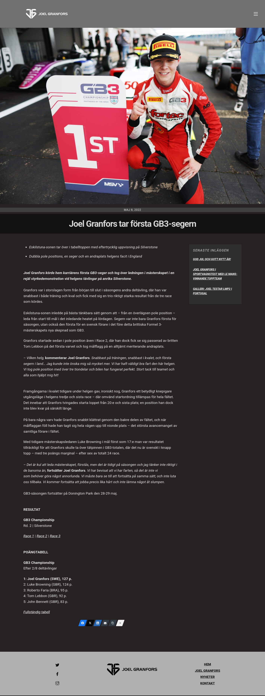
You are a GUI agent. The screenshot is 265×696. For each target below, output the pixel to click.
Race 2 (42, 537)
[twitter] (57, 665)
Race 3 (55, 537)
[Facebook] (82, 623)
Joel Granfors (207, 671)
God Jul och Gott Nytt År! (212, 259)
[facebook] (57, 674)
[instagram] (57, 683)
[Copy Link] (112, 623)
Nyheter (207, 677)
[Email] (105, 623)
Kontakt (207, 684)
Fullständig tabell (37, 612)
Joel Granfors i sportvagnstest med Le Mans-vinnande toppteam (215, 274)
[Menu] (256, 14)
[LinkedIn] (97, 623)
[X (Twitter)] (90, 623)
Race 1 (29, 537)
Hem (207, 665)
